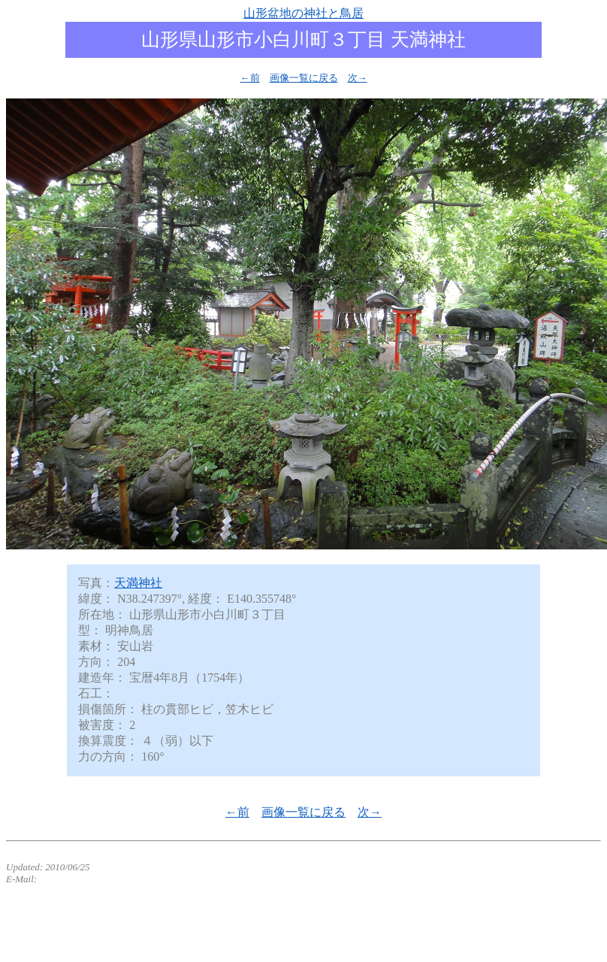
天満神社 (138, 582)
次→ (357, 77)
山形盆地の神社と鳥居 (303, 13)
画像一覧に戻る (304, 77)
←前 (250, 77)
